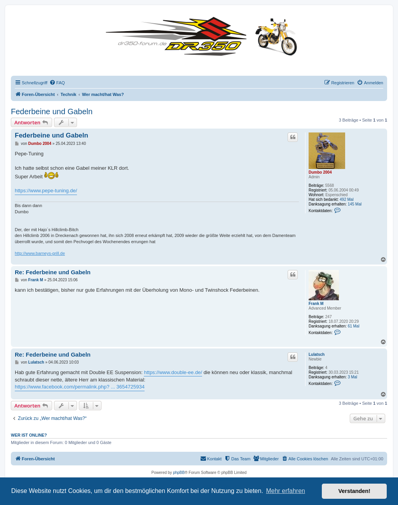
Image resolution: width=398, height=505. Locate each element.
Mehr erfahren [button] (285, 491)
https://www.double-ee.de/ (173, 372)
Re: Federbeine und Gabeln (53, 272)
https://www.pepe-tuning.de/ (46, 190)
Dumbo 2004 (320, 172)
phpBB (179, 472)
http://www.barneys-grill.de (40, 253)
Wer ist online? (29, 435)
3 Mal (352, 377)
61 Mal (354, 326)
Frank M (316, 303)
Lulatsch (317, 354)
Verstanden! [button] (354, 491)
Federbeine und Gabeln (52, 111)
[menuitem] (57, 82)
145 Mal (355, 204)
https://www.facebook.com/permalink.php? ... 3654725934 (80, 387)
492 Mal (347, 199)
